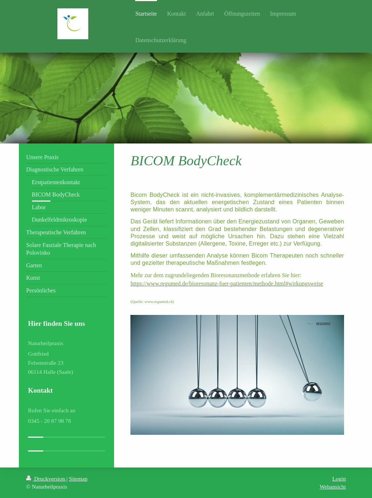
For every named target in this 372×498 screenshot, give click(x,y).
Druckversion (46, 478)
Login (339, 478)
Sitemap (78, 478)
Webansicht (333, 486)
